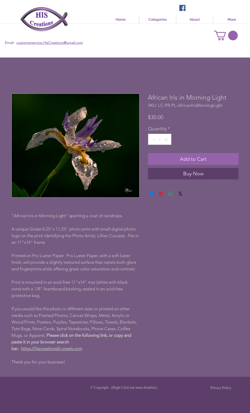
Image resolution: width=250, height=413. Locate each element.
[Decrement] (153, 139)
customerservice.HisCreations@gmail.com (49, 42)
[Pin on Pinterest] (161, 194)
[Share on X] (180, 194)
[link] (226, 35)
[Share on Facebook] (151, 194)
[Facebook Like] (196, 8)
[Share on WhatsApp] (171, 194)
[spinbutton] (159, 139)
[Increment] (166, 139)
